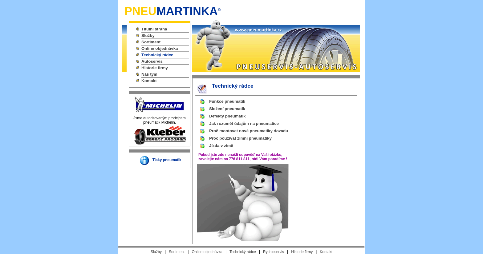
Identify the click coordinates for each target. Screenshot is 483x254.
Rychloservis (273, 252)
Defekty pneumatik (227, 116)
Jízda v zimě (221, 145)
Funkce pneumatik (227, 101)
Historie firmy (154, 67)
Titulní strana (154, 29)
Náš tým (149, 74)
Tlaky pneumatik (166, 160)
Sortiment (150, 42)
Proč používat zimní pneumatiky (240, 138)
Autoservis (152, 61)
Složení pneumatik (227, 108)
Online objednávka (159, 48)
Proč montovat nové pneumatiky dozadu (248, 131)
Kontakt (149, 80)
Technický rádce (157, 55)
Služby (148, 35)
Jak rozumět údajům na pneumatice (244, 123)
